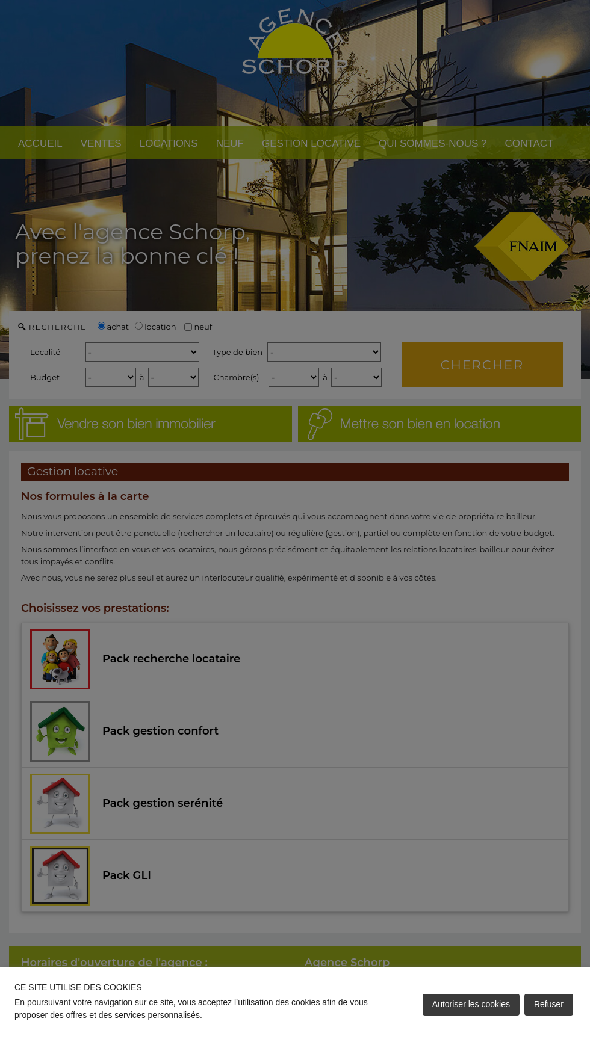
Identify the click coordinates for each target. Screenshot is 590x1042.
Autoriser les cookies (471, 1004)
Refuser (549, 1004)
